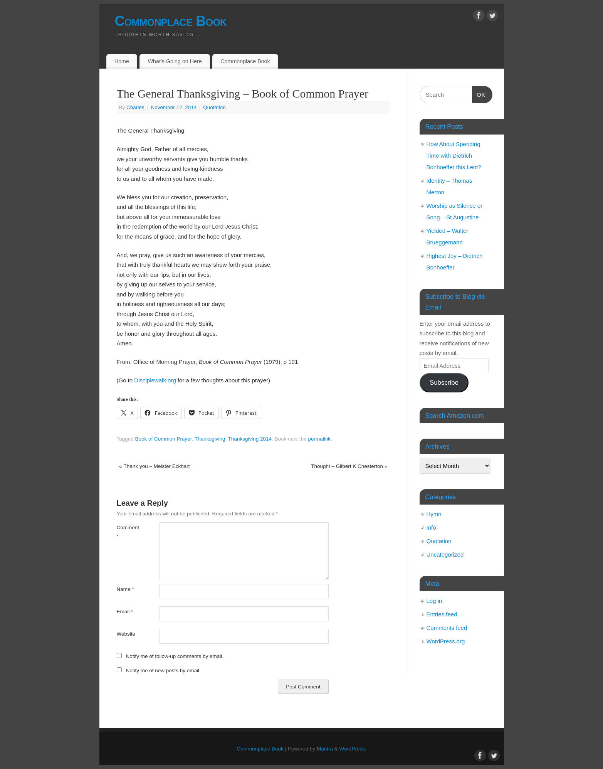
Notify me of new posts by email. (163, 670)
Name (125, 589)
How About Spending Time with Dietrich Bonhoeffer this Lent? (454, 155)
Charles (135, 107)
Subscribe (444, 382)
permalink (319, 439)
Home (121, 61)
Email (125, 611)
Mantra (325, 749)
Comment (127, 532)
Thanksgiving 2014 (250, 439)
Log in (434, 600)
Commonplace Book (171, 21)
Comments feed (447, 627)
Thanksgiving (210, 439)
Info (431, 527)
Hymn (434, 514)
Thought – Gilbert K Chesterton (349, 466)
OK (479, 93)
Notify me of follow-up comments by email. (174, 656)
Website (126, 634)
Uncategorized (445, 554)
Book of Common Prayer (163, 439)
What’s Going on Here (175, 61)
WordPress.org (446, 641)
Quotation (214, 107)
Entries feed (442, 614)
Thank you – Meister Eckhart (154, 466)
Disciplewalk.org (155, 380)
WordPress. (352, 749)
